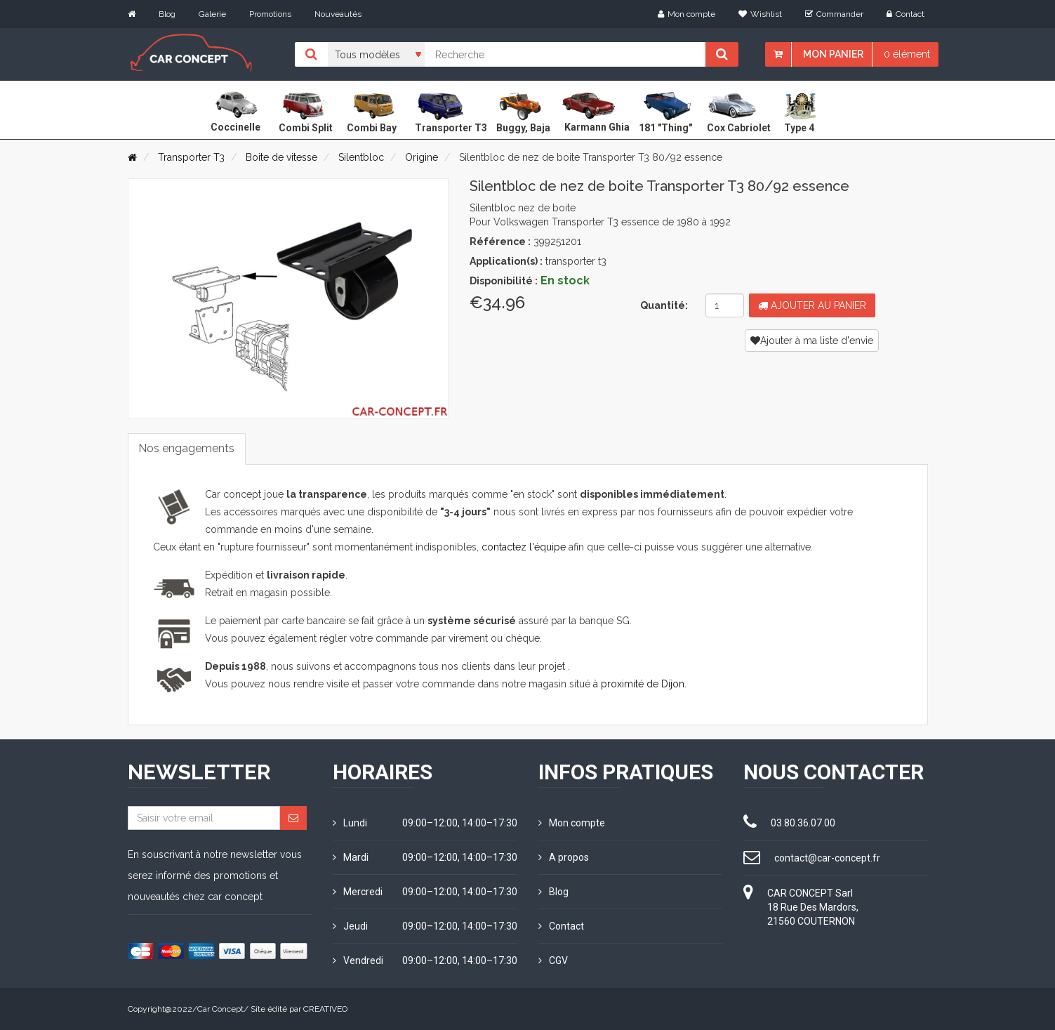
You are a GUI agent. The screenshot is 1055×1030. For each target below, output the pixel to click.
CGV (553, 960)
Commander (834, 14)
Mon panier (833, 54)
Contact (905, 14)
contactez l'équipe (524, 547)
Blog (167, 14)
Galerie (212, 14)
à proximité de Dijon (638, 683)
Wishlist (760, 14)
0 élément (907, 54)
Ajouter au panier (812, 305)
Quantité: (664, 305)
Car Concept (220, 1009)
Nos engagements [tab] (187, 448)
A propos (563, 857)
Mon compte (686, 14)
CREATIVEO (325, 1009)
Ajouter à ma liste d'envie (811, 340)
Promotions (270, 14)
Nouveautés (337, 14)
